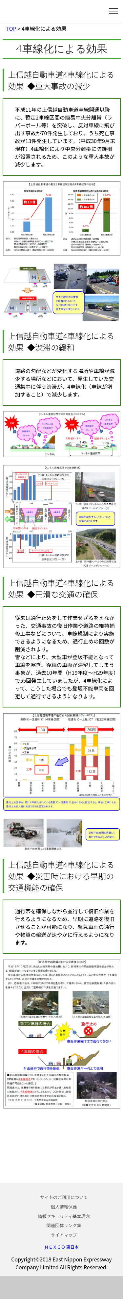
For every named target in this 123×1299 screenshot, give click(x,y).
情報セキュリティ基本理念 (64, 1216)
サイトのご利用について (64, 1197)
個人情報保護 (64, 1207)
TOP (11, 28)
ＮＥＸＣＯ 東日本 (61, 1247)
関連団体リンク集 (64, 1225)
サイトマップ (64, 1235)
